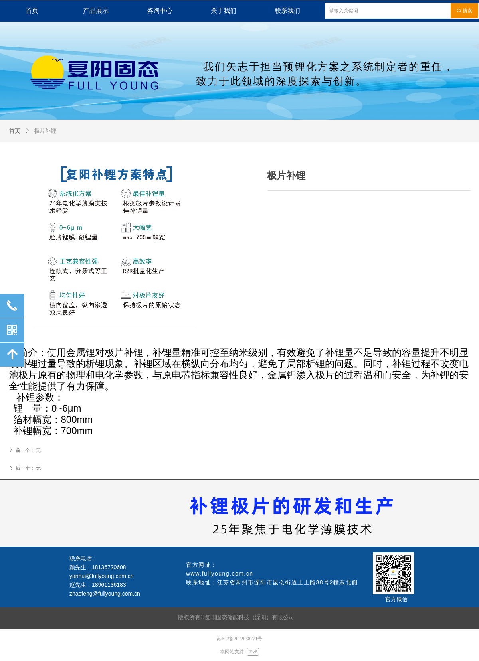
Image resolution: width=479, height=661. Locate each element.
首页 (14, 131)
